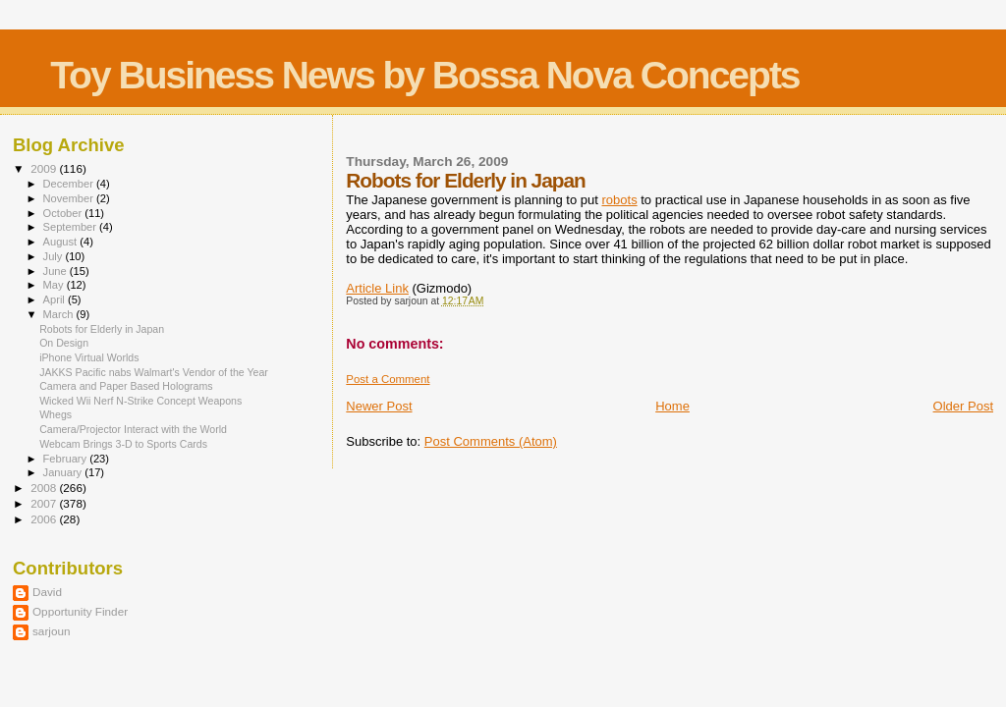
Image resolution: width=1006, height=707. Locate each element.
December (69, 184)
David (47, 591)
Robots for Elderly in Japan (101, 329)
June (56, 271)
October (64, 213)
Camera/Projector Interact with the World (133, 429)
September (71, 227)
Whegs (55, 414)
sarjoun (51, 631)
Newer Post (379, 406)
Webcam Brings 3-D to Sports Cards (123, 444)
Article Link (377, 288)
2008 (44, 487)
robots (620, 199)
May (55, 285)
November (69, 198)
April (55, 299)
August (62, 241)
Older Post (963, 406)
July (54, 256)
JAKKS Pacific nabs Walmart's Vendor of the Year (153, 372)
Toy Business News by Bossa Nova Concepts (424, 75)
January (64, 472)
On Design (63, 343)
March (60, 314)
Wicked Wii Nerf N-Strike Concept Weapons (140, 401)
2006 (44, 519)
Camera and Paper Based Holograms (125, 386)
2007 (44, 503)
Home (672, 406)
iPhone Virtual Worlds (89, 357)
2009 (44, 168)
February (66, 458)
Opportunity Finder (80, 611)
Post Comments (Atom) (490, 441)
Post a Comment (387, 379)
